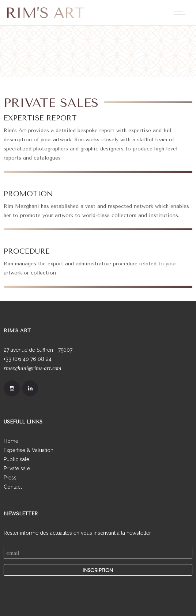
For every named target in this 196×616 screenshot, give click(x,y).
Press (10, 478)
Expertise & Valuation (28, 450)
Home (11, 441)
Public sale (16, 459)
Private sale (17, 468)
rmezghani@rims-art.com (32, 368)
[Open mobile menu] (181, 12)
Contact (13, 487)
